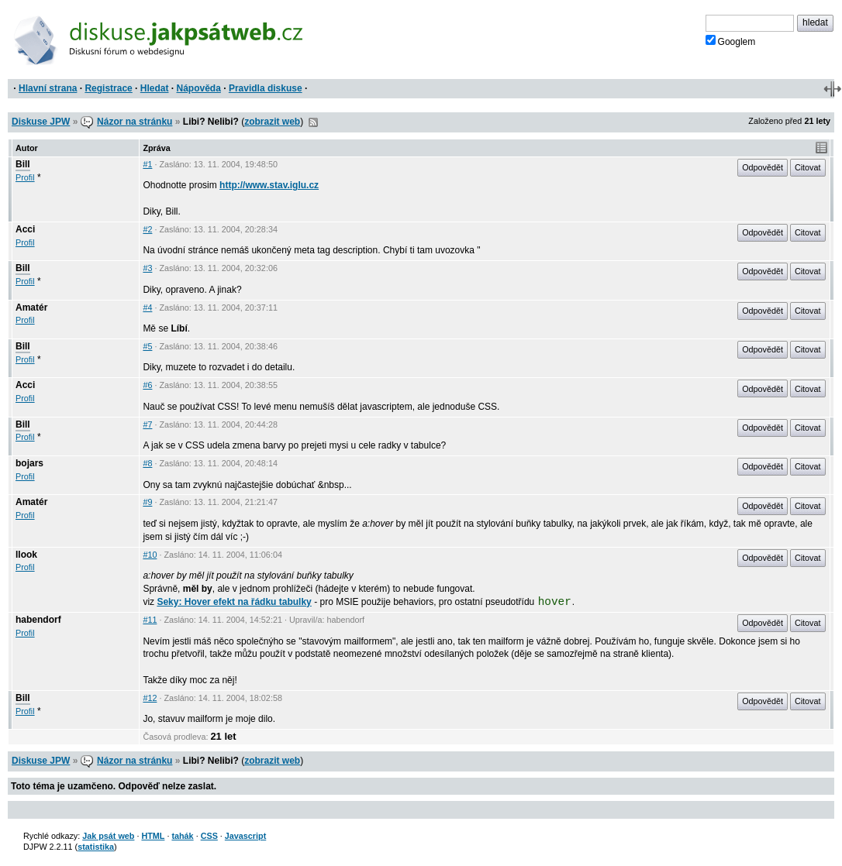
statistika (96, 846)
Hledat (154, 88)
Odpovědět (762, 167)
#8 (147, 463)
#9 (147, 502)
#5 (147, 346)
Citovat (808, 167)
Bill (23, 164)
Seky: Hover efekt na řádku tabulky (234, 601)
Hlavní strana (48, 88)
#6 (147, 385)
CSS (209, 835)
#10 (150, 554)
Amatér (31, 307)
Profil (25, 177)
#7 (147, 424)
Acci (25, 229)
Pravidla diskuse (265, 88)
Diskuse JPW (41, 121)
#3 (147, 268)
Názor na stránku (134, 121)
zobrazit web (272, 121)
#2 (147, 229)
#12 (150, 698)
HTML (152, 835)
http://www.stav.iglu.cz (269, 185)
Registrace (108, 88)
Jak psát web (108, 835)
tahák (182, 835)
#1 (147, 164)
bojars (29, 463)
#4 (147, 307)
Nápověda (199, 88)
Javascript (245, 835)
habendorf (38, 619)
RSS (313, 122)
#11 (150, 619)
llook (26, 554)
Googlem (731, 41)
